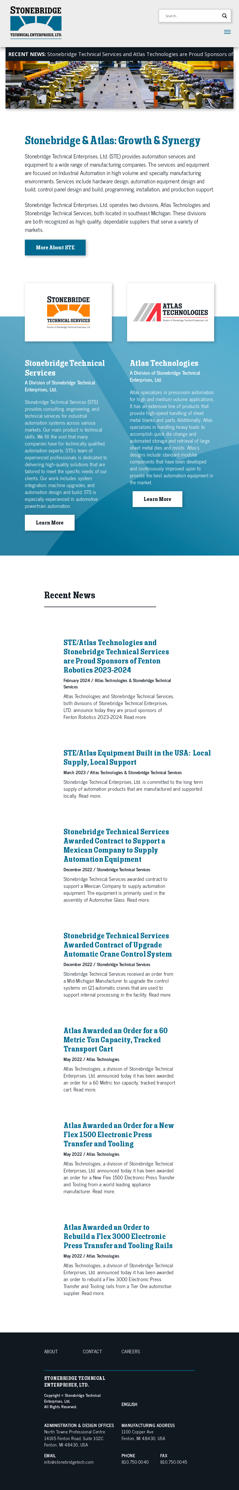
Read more (135, 717)
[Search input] (193, 16)
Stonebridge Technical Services (155, 772)
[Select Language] (155, 1404)
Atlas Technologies (111, 680)
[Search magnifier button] (225, 16)
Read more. (90, 795)
